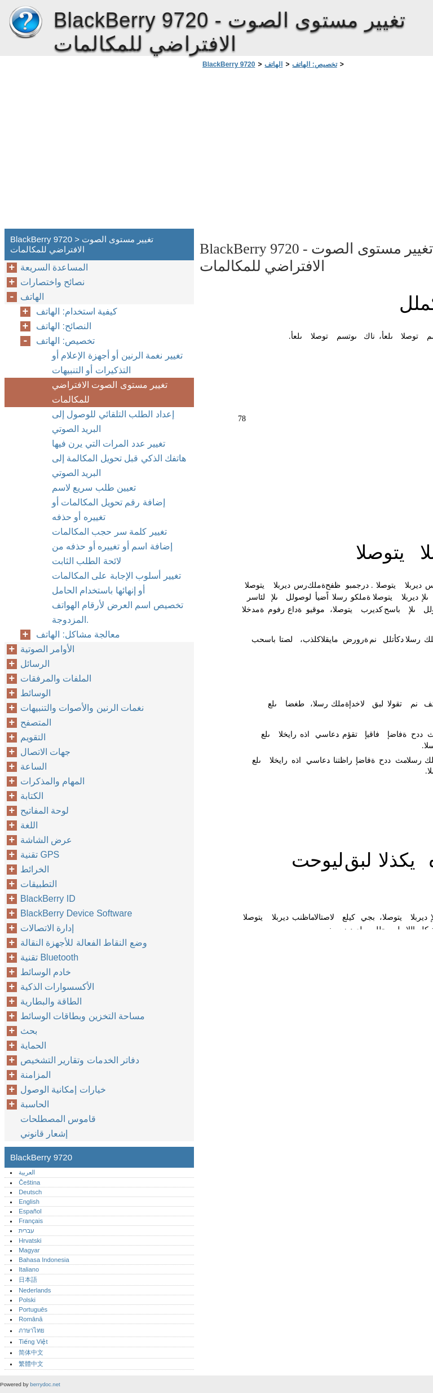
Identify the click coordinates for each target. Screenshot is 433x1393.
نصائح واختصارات (52, 282)
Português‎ (33, 1309)
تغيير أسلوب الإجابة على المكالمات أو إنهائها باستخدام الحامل (116, 583)
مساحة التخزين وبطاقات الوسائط (82, 1016)
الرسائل (35, 664)
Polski (27, 1299)
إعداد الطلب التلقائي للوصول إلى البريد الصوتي (113, 421)
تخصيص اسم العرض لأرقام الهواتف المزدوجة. (117, 612)
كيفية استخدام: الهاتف (76, 311)
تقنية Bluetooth (49, 957)
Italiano (29, 1269)
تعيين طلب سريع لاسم (94, 487)
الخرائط (34, 869)
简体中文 (31, 1352)
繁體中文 (31, 1363)
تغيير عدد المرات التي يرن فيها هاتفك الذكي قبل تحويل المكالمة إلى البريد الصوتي (119, 458)
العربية (27, 1172)
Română (30, 1319)
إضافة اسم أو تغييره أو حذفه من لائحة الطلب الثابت (112, 554)
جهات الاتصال (45, 752)
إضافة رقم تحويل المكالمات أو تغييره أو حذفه (108, 509)
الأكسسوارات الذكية (57, 987)
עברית (26, 1230)
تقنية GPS (39, 854)
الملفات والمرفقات (55, 678)
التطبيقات (38, 884)
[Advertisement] (294, 152)
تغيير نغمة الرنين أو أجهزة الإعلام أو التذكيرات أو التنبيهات (117, 363)
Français (31, 1220)
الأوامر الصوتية (47, 649)
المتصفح (35, 722)
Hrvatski (30, 1240)
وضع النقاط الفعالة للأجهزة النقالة (83, 942)
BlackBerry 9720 (25, 23)
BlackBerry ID (48, 898)
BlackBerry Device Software (76, 913)
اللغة (29, 825)
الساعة (33, 766)
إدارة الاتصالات (47, 928)
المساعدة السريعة (54, 267)
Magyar (29, 1250)
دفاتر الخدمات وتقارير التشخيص (79, 1060)
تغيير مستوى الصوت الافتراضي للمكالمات (109, 392)
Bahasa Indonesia (44, 1259)
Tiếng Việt (33, 1341)
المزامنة (35, 1075)
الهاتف (273, 64)
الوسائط (35, 693)
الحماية (33, 1045)
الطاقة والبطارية (51, 1001)
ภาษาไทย (32, 1330)
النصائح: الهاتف (63, 326)
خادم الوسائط (45, 972)
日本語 (28, 1279)
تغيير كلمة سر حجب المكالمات (109, 531)
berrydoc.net (45, 1384)
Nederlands (35, 1290)
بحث (28, 1031)
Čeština (29, 1182)
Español (30, 1211)
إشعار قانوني (44, 1133)
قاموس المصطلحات (58, 1119)
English (29, 1201)
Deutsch (30, 1192)
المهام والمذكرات (52, 781)
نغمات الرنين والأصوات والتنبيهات (82, 708)
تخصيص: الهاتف (314, 64)
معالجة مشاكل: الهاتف (78, 634)
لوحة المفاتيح (44, 810)
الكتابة (31, 796)
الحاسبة (34, 1104)
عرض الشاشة (46, 840)
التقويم (33, 737)
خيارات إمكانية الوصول (63, 1089)
